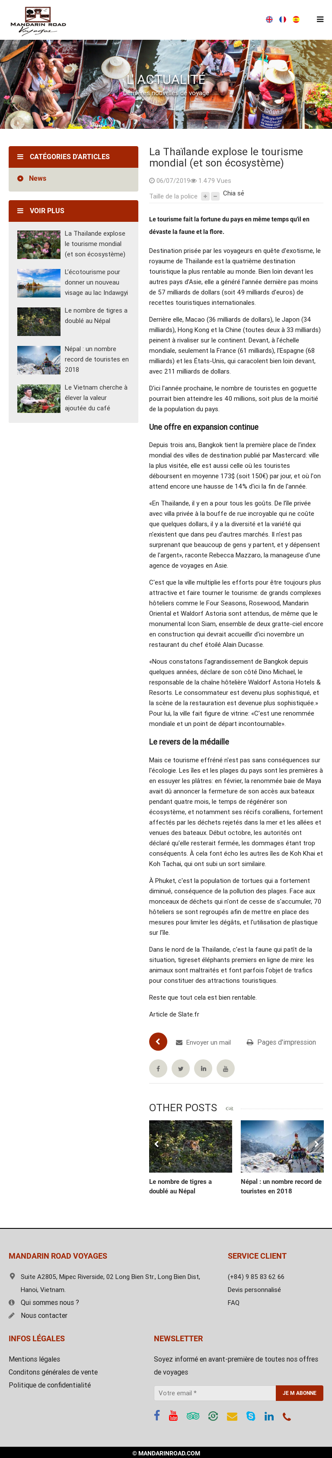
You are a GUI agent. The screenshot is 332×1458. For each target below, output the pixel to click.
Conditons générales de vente (53, 1372)
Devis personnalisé (254, 1290)
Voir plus (40, 211)
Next (315, 1144)
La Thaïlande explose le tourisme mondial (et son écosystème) (95, 244)
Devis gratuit (240, 20)
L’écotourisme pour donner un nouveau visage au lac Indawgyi (96, 282)
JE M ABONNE (299, 1393)
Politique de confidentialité (50, 1385)
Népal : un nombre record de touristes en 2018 (97, 359)
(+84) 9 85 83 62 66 (166, 20)
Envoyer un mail (203, 1042)
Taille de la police (173, 196)
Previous (157, 1144)
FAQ (233, 1303)
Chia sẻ (233, 193)
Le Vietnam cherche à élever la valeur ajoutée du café (96, 398)
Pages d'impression (281, 1042)
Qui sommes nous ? (44, 1302)
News (37, 178)
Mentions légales (34, 1359)
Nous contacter (38, 1315)
